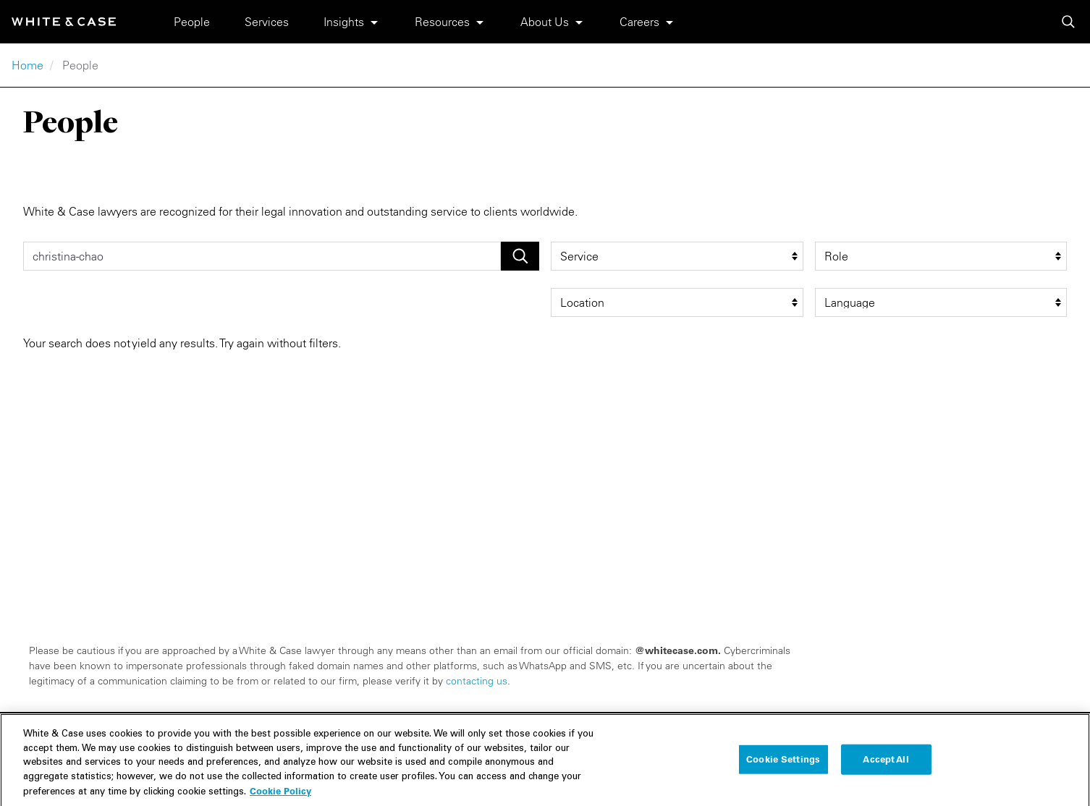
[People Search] (262, 256)
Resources (442, 21)
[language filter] (941, 302)
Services (267, 21)
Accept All (885, 764)
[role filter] (941, 256)
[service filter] (677, 256)
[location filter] (677, 302)
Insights (344, 21)
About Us (544, 21)
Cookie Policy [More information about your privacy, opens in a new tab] (280, 796)
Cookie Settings (783, 764)
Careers (639, 21)
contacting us (476, 680)
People (192, 21)
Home (27, 65)
